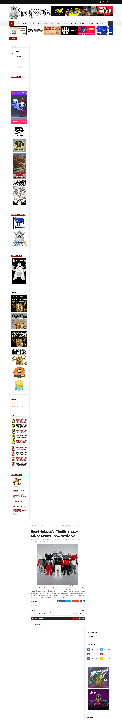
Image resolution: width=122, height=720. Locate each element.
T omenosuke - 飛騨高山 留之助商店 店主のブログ (18, 480)
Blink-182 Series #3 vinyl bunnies (96, 649)
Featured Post (94, 410)
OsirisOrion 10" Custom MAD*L (61, 681)
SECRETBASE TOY (17, 487)
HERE (70, 118)
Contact (15, 1)
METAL (46, 23)
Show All (23, 504)
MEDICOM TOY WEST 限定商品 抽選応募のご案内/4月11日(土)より (18, 500)
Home (10, 1)
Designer (53, 46)
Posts (14, 391)
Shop (20, 1)
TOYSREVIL (16, 459)
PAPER (59, 23)
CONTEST (90, 23)
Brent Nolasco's (42, 106)
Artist (35, 46)
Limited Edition (71, 46)
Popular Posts (106, 410)
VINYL (24, 23)
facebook (80, 141)
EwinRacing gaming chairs (100, 310)
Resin (77, 46)
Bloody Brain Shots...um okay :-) (96, 641)
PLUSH (66, 23)
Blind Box (40, 46)
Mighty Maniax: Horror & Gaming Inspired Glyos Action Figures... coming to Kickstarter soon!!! (99, 668)
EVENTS (73, 23)
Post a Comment (37, 147)
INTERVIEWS (99, 23)
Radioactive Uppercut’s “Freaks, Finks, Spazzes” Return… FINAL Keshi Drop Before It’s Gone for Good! (100, 418)
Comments (15, 394)
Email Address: (17, 63)
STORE (18, 23)
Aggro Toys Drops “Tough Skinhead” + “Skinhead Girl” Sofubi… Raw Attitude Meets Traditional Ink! (64, 653)
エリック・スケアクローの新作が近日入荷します (18, 483)
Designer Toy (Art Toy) (61, 46)
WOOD (52, 23)
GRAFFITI (81, 23)
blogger (74, 141)
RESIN (39, 23)
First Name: (17, 59)
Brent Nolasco (46, 46)
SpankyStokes (34, 47)
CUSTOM (31, 23)
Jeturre (15, 472)
